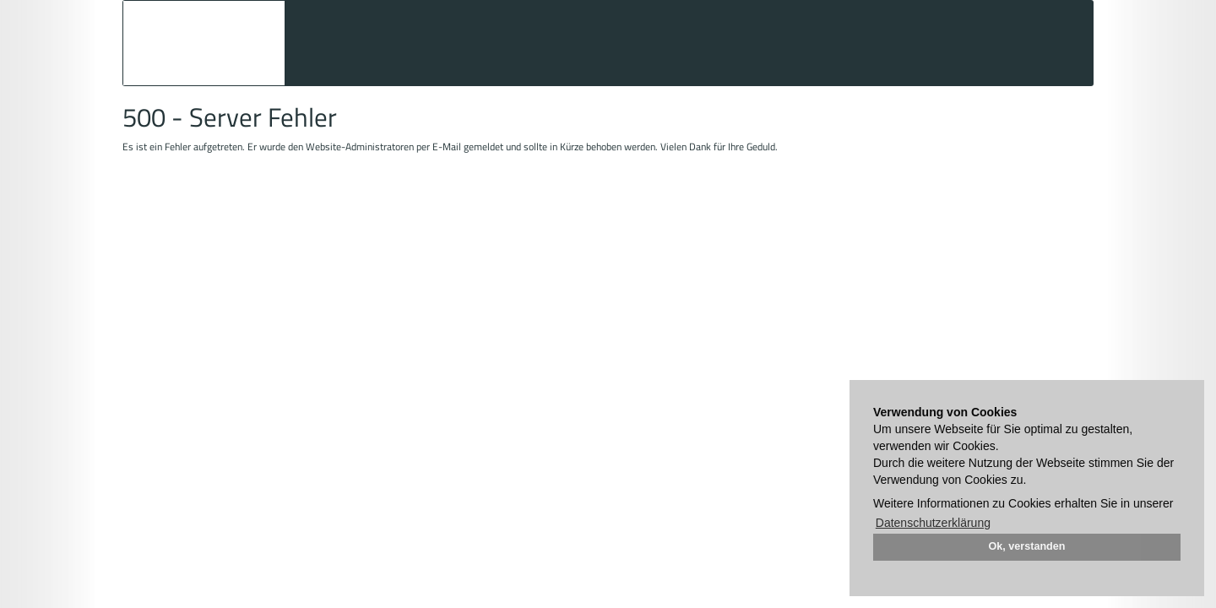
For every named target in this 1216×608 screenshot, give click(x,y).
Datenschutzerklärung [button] (933, 522)
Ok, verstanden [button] (1027, 546)
